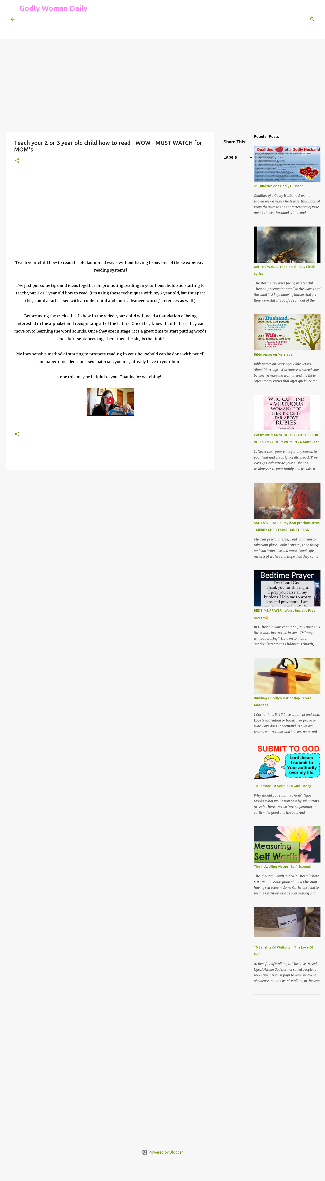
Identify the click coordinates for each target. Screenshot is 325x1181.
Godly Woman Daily (53, 8)
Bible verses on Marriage (273, 354)
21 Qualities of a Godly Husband (279, 186)
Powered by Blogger (162, 1152)
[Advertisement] (105, 27)
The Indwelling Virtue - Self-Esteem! (282, 866)
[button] (17, 161)
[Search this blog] (290, 19)
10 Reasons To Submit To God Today (282, 786)
